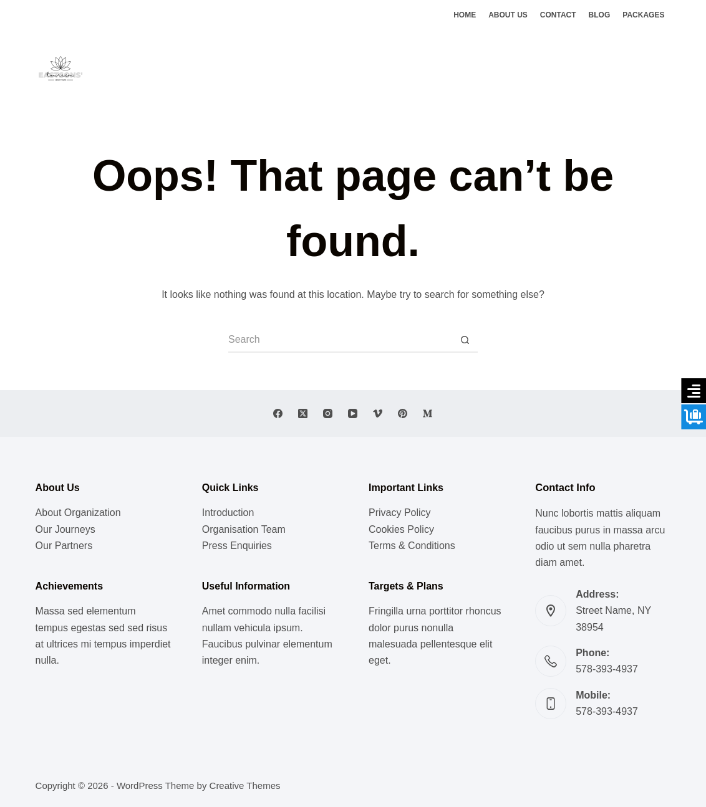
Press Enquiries (237, 545)
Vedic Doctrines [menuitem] (385, 68)
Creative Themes (245, 785)
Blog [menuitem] (600, 15)
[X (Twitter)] (647, 69)
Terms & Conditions (412, 545)
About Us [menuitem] (508, 15)
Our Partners (64, 545)
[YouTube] (352, 413)
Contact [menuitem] (558, 15)
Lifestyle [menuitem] (253, 68)
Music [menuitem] (206, 68)
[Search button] (465, 340)
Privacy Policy (400, 512)
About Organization (78, 512)
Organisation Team (244, 529)
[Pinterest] (402, 413)
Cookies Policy (401, 529)
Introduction (228, 512)
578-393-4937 (607, 669)
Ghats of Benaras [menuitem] (474, 68)
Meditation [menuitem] (312, 68)
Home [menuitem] (464, 15)
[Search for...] (340, 340)
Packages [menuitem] (643, 15)
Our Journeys (65, 529)
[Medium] (427, 413)
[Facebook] (628, 69)
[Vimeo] (377, 413)
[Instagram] (665, 69)
